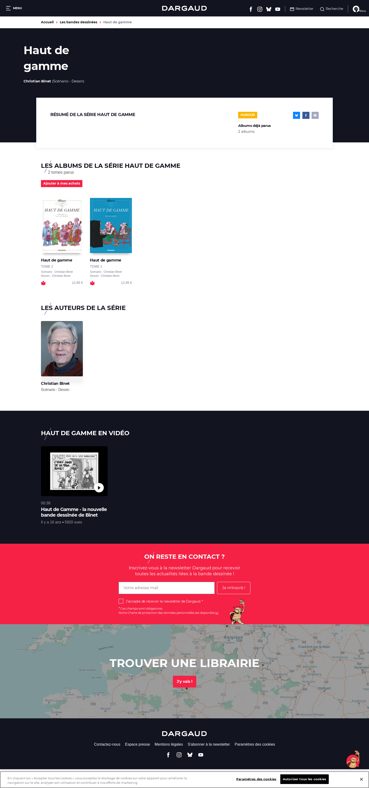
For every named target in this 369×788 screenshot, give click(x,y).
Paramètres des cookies (255, 744)
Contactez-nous (107, 744)
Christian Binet (37, 81)
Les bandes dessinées (78, 22)
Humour (248, 115)
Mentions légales (169, 744)
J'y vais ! (185, 681)
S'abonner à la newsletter (209, 744)
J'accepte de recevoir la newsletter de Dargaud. (163, 601)
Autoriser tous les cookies (304, 782)
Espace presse (137, 744)
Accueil (47, 22)
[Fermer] (361, 782)
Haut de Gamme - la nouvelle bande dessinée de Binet (74, 512)
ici (216, 613)
